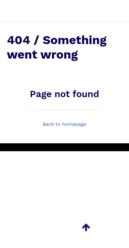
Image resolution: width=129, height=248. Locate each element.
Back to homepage (64, 124)
